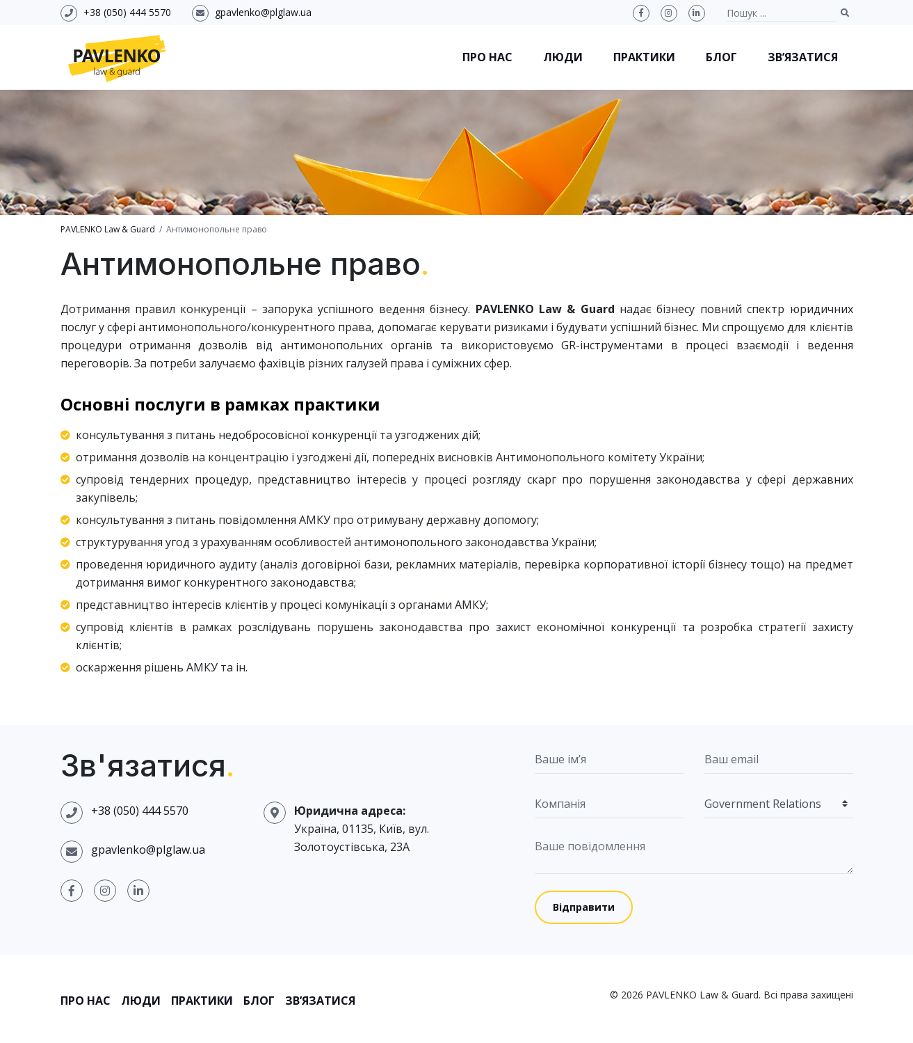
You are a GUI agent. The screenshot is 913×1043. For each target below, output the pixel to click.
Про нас (487, 57)
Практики (644, 57)
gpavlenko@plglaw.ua (263, 12)
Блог (721, 57)
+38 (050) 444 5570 (127, 12)
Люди (563, 57)
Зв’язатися (803, 57)
